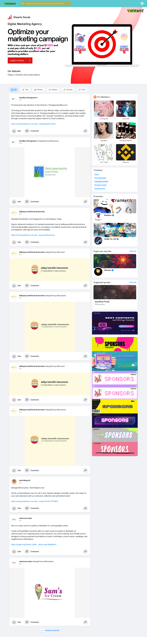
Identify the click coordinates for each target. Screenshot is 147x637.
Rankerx (109, 215)
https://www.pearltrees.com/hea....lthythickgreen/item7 (33, 124)
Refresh (133, 251)
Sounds (68, 90)
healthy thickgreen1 (28, 98)
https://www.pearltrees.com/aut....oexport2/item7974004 (34, 501)
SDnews (109, 270)
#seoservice (99, 189)
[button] (46, 3)
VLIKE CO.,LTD (111, 239)
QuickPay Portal (102, 301)
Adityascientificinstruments (32, 211)
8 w (20, 100)
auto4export (24, 480)
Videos (53, 90)
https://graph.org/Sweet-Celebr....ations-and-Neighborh (33, 544)
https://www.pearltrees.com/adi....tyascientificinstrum (33, 235)
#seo (96, 174)
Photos (38, 90)
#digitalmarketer (101, 181)
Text (25, 90)
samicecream (25, 518)
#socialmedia (100, 178)
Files (81, 90)
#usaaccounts (100, 185)
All (13, 90)
